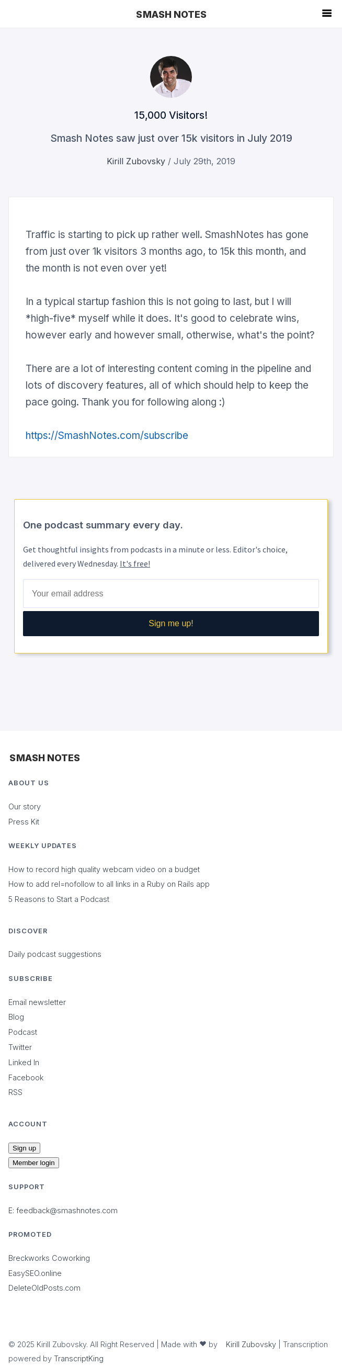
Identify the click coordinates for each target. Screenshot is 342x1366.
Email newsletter (37, 1002)
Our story (24, 806)
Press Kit (23, 821)
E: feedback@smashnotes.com (63, 1210)
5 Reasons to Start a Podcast (58, 899)
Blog (16, 1016)
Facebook (25, 1077)
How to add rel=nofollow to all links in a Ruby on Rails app (109, 883)
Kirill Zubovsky (136, 161)
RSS (15, 1092)
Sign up (24, 1148)
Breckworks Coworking (49, 1258)
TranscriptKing (79, 1358)
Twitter (20, 1047)
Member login (34, 1163)
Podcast (22, 1032)
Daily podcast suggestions (54, 954)
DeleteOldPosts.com (44, 1287)
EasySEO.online (35, 1273)
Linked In (23, 1062)
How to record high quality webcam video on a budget (104, 869)
